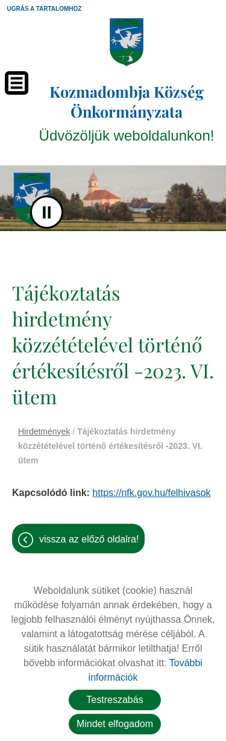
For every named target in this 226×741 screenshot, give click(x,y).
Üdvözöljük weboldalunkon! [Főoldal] (126, 112)
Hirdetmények (44, 431)
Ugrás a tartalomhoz (44, 8)
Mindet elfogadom (115, 724)
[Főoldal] (126, 42)
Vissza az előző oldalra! (89, 539)
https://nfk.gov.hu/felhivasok (151, 493)
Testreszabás (114, 700)
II (47, 212)
